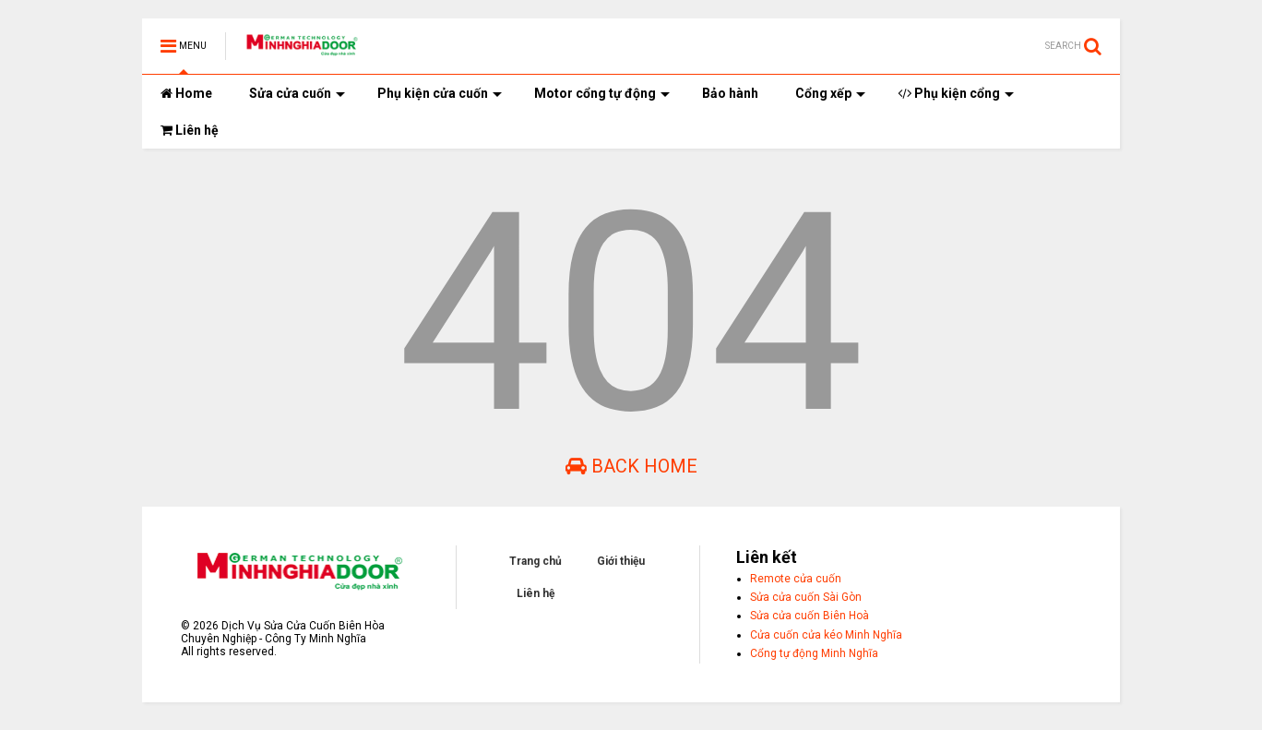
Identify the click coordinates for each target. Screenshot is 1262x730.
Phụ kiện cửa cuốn (439, 93)
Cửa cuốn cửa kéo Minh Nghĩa (826, 634)
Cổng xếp (830, 93)
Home (186, 93)
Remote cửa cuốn (795, 578)
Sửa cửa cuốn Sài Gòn (806, 597)
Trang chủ (535, 561)
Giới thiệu (621, 561)
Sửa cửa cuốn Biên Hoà (809, 615)
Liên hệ (190, 130)
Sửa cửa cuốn (297, 93)
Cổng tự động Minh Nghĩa (814, 653)
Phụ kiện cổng (956, 93)
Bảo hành (730, 93)
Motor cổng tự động (602, 93)
